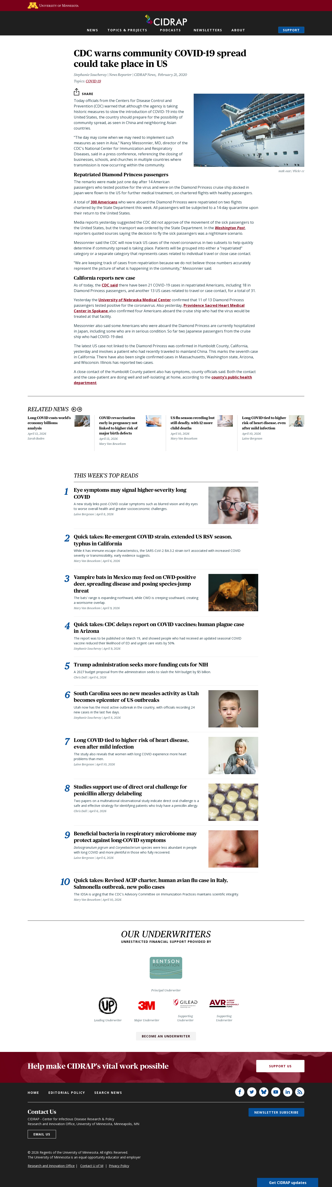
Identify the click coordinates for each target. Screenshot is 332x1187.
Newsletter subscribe (276, 1118)
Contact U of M (91, 1171)
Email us (41, 1140)
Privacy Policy (119, 1171)
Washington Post (230, 227)
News (92, 30)
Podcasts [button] (170, 30)
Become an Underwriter (166, 1041)
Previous (73, 409)
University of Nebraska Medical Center (134, 299)
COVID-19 (93, 81)
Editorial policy (66, 1098)
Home (33, 1098)
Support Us (280, 1071)
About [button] (238, 30)
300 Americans (104, 202)
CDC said (110, 285)
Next (79, 409)
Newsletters (208, 30)
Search (270, 30)
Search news (108, 1098)
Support (291, 30)
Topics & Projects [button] (127, 30)
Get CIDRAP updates (287, 1182)
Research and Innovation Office (51, 1171)
